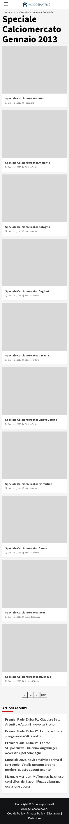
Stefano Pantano (32, 167)
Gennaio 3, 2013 (14, 103)
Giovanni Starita (32, 681)
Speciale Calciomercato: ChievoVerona (31, 419)
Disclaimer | (54, 813)
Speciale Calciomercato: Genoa (26, 548)
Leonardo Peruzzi (32, 617)
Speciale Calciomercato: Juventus (28, 676)
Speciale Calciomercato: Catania (27, 355)
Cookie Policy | (17, 813)
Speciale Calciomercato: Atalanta (27, 162)
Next (43, 694)
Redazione (29, 103)
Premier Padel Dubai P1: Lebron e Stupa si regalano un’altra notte (33, 733)
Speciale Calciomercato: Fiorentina (28, 484)
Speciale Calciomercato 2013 (24, 98)
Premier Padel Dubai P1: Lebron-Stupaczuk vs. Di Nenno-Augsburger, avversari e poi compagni (31, 748)
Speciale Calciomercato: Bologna (27, 227)
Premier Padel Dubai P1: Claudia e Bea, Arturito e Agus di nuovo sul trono (32, 721)
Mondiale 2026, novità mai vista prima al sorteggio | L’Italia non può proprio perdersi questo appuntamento (33, 764)
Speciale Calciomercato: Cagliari (27, 291)
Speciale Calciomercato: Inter (25, 612)
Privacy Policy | (37, 813)
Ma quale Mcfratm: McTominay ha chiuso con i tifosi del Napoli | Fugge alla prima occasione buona (34, 781)
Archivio (14, 12)
